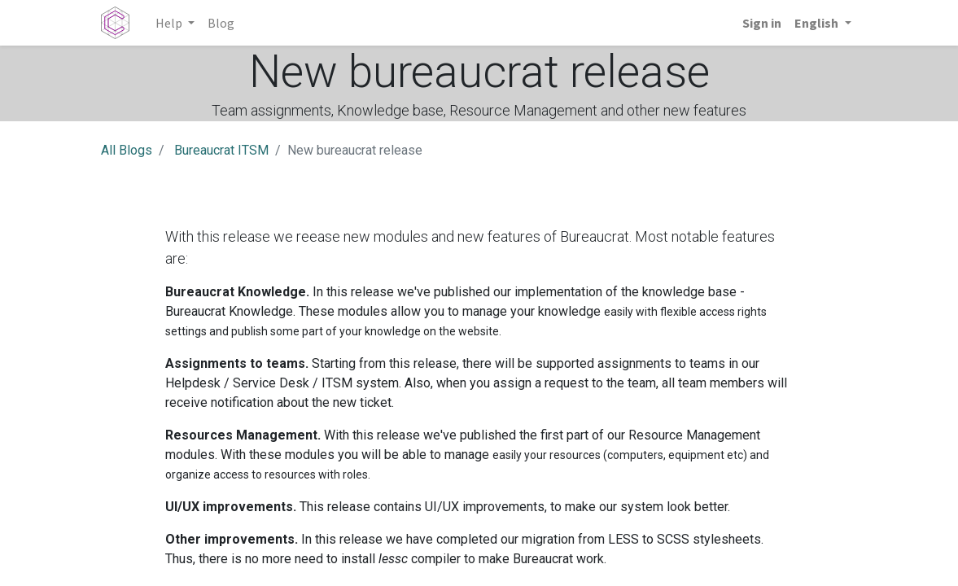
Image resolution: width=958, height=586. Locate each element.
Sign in (761, 23)
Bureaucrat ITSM (221, 150)
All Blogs (126, 150)
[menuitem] (221, 23)
